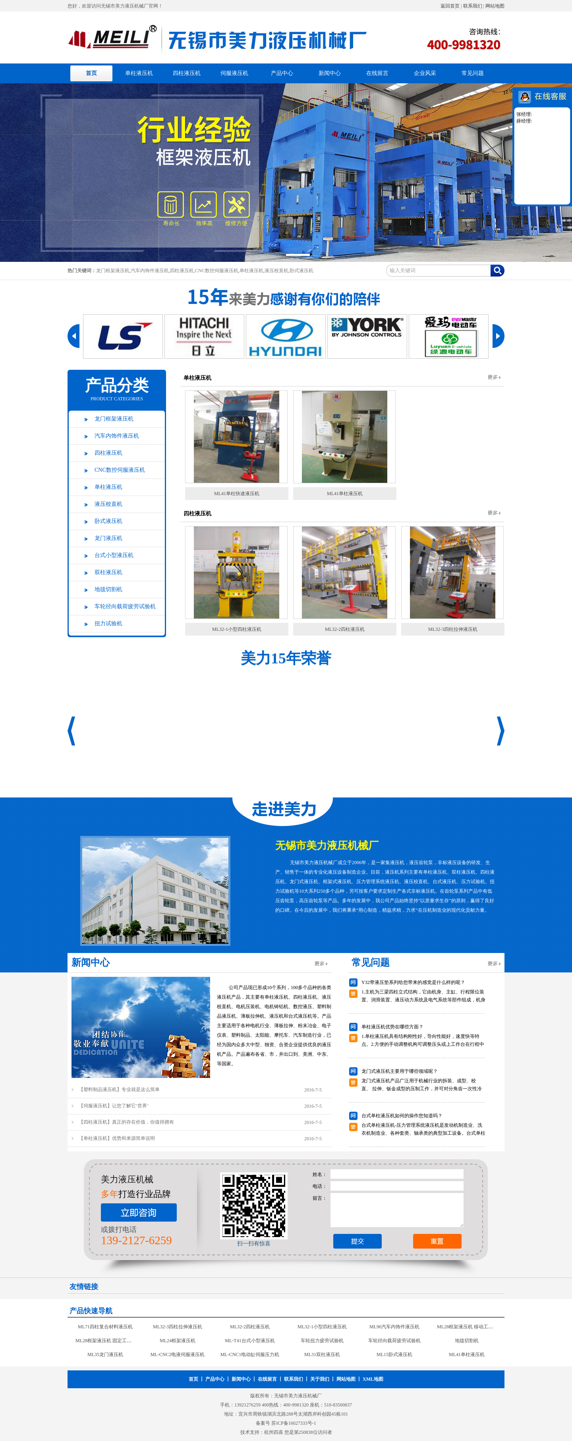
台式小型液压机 (114, 555)
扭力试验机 (108, 623)
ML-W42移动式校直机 (322, 1322)
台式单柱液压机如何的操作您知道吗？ (402, 1115)
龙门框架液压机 (114, 419)
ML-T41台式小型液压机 (177, 1350)
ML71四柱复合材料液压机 (466, 1322)
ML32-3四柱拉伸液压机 (452, 629)
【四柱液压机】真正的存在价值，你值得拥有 (126, 1122)
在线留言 (377, 73)
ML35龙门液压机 (467, 1350)
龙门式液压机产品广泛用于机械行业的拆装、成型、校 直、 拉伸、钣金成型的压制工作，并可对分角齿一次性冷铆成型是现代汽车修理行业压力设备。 (421, 1088)
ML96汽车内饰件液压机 (322, 1336)
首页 (91, 73)
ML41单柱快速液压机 (236, 493)
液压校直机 (108, 504)
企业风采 (425, 73)
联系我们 (472, 6)
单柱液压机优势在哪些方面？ (392, 1027)
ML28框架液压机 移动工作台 (395, 1336)
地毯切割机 (108, 589)
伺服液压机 (234, 73)
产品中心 (282, 73)
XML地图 (373, 1379)
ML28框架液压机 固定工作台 (467, 1336)
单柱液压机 (139, 73)
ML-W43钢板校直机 (250, 1322)
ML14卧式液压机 (105, 1322)
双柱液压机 (108, 572)
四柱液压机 (187, 73)
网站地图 (494, 6)
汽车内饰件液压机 (117, 436)
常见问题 (473, 73)
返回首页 (450, 6)
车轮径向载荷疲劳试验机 (125, 606)
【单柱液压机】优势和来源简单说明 (117, 1138)
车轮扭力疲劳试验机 (249, 1350)
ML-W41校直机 (394, 1322)
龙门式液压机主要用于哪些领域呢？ (399, 1071)
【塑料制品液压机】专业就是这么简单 (119, 1089)
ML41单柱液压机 (345, 493)
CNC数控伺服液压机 (120, 470)
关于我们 (319, 1379)
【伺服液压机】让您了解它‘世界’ (114, 1106)
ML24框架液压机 (105, 1350)
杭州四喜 (273, 1432)
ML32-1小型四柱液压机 (236, 629)
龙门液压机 (108, 538)
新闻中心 (330, 73)
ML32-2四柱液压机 (345, 629)
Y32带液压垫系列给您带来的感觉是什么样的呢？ (413, 982)
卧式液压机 (108, 521)
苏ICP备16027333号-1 (293, 1423)
